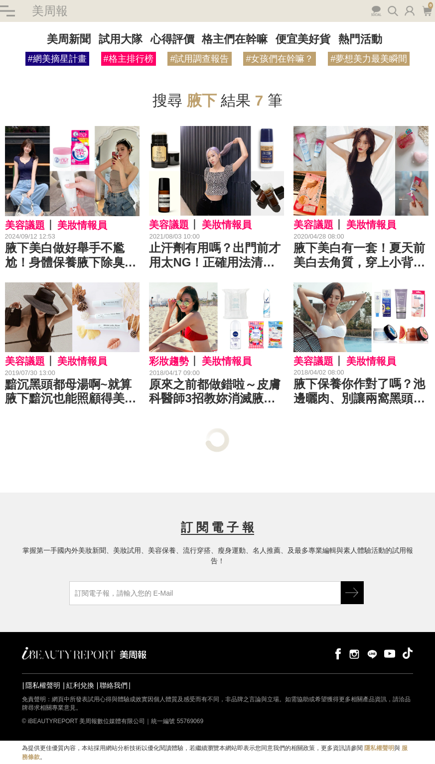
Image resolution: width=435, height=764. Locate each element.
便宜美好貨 (303, 39)
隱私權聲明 (42, 685)
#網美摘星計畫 (57, 59)
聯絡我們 (114, 685)
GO (352, 592)
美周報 (50, 10)
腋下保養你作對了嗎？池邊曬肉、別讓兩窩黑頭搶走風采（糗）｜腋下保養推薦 (359, 391)
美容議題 (25, 225)
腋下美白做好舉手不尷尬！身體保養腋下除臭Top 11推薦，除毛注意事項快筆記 (72, 255)
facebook (336, 653)
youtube (389, 653)
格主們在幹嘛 (235, 39)
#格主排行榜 (128, 59)
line (372, 653)
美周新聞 (69, 39)
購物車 (427, 10)
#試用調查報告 (199, 59)
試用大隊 (121, 39)
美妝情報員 (82, 225)
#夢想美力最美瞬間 (368, 59)
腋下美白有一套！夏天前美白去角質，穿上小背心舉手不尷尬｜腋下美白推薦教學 (359, 255)
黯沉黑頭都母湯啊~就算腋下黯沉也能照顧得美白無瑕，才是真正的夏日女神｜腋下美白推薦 (71, 392)
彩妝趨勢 (169, 361)
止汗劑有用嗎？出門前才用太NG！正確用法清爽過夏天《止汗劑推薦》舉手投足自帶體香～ (215, 255)
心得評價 (172, 39)
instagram (354, 653)
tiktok (407, 653)
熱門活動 (360, 39)
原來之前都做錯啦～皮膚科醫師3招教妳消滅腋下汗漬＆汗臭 (215, 392)
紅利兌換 (80, 685)
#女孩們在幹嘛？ (279, 59)
